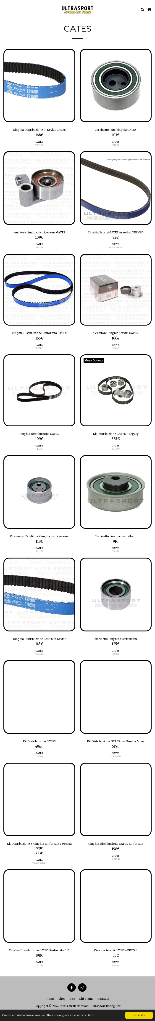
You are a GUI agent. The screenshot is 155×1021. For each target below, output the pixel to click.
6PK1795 (115, 965)
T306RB (39, 654)
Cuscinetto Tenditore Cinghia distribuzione (39, 536)
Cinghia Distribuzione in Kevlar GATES (39, 129)
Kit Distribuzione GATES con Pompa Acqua (115, 741)
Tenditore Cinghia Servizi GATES (115, 333)
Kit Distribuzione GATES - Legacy (116, 434)
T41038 (115, 551)
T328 (39, 449)
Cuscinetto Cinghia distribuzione (116, 639)
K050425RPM (116, 247)
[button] (5, 9)
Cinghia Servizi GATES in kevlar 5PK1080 (116, 232)
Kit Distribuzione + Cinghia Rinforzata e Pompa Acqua (39, 846)
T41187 (116, 145)
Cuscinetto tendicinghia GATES (116, 129)
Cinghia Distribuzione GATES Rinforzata (115, 843)
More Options (93, 360)
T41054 (115, 654)
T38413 (116, 348)
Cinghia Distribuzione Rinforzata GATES (39, 333)
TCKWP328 (115, 756)
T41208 (39, 247)
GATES (39, 141)
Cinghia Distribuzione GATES (39, 434)
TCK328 (39, 756)
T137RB (39, 348)
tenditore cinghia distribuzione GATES (39, 232)
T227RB (39, 965)
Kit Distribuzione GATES (39, 741)
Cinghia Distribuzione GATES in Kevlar (39, 639)
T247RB (116, 859)
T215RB (39, 145)
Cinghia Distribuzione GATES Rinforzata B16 (39, 950)
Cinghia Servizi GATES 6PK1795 (115, 950)
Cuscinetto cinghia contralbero (116, 536)
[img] (39, 86)
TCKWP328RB (39, 863)
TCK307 (116, 449)
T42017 (39, 551)
